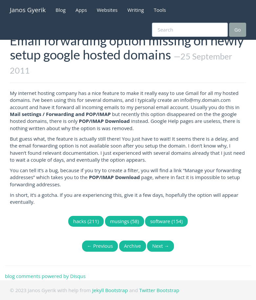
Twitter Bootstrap (159, 290)
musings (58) (124, 221)
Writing (135, 10)
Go (237, 29)
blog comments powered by (45, 276)
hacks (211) (86, 221)
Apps (81, 10)
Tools (160, 10)
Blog (60, 10)
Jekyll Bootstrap (110, 290)
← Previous (100, 245)
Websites (107, 10)
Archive (132, 245)
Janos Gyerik (28, 10)
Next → (160, 245)
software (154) (166, 221)
